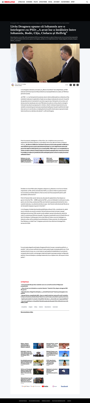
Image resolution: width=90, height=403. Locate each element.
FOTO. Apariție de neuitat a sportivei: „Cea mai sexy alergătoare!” (51, 362)
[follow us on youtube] (45, 386)
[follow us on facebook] (64, 386)
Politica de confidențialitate (58, 400)
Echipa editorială (23, 400)
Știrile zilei (21, 1)
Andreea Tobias (18, 85)
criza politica (24, 306)
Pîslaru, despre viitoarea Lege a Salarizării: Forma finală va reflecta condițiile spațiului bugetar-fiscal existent (26, 345)
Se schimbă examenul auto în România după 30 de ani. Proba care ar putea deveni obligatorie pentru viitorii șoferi (26, 362)
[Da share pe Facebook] (71, 85)
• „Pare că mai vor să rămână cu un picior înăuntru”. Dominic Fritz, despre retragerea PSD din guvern (44, 289)
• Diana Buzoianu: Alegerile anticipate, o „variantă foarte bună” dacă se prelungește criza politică (44, 292)
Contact (69, 400)
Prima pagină (13, 23)
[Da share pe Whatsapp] (78, 85)
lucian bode (55, 306)
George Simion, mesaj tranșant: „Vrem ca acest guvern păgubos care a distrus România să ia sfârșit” (52, 345)
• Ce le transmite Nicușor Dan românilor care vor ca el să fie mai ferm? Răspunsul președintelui (42, 285)
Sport (73, 1)
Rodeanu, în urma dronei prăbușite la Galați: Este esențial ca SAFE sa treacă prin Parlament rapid (26, 160)
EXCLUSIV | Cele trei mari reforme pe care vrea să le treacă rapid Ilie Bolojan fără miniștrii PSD (26, 353)
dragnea (30, 306)
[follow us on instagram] (55, 386)
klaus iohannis (48, 306)
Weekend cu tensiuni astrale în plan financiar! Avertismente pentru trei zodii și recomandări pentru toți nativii (51, 371)
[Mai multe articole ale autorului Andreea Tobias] (12, 85)
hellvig (35, 306)
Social (50, 1)
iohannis (41, 306)
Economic (29, 1)
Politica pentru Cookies (34, 400)
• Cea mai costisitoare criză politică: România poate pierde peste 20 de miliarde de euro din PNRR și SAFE (44, 301)
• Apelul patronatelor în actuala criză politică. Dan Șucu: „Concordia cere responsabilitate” (44, 299)
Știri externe (43, 1)
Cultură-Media (65, 1)
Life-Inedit (57, 1)
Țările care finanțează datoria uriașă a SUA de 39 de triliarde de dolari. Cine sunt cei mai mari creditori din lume (26, 371)
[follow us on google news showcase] (35, 386)
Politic (36, 1)
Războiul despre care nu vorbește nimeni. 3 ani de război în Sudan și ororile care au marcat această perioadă (52, 353)
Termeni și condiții (46, 400)
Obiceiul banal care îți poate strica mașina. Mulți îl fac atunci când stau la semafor (26, 380)
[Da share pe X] (74, 85)
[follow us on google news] (25, 386)
